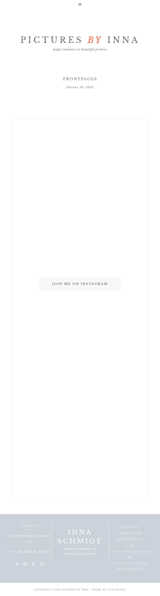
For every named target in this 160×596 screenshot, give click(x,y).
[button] (80, 4)
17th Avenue (116, 589)
